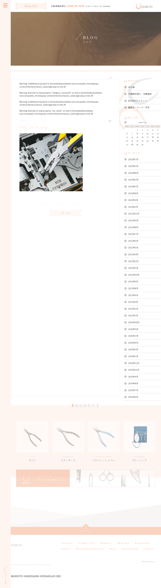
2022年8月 (133, 227)
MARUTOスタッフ (137, 100)
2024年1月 (133, 186)
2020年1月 (133, 356)
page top (85, 535)
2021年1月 (133, 315)
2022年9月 (133, 220)
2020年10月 (134, 322)
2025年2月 (133, 166)
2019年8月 (133, 383)
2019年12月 (133, 363)
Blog (112, 553)
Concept (67, 547)
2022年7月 (133, 234)
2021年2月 (133, 308)
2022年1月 (133, 268)
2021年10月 (133, 274)
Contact (148, 553)
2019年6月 (133, 396)
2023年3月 (133, 200)
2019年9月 (133, 376)
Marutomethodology (90, 553)
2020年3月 (133, 349)
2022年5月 (133, 247)
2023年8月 (133, 193)
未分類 (131, 87)
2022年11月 (133, 213)
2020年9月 (133, 329)
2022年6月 (133, 240)
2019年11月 (133, 369)
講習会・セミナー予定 (139, 107)
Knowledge (142, 547)
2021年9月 (133, 281)
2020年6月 (133, 342)
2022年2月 (133, 261)
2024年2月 (133, 179)
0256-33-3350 (75, 6)
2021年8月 (133, 288)
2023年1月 (133, 206)
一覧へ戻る (65, 217)
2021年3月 (133, 301)
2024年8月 (133, 172)
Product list (86, 547)
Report (66, 553)
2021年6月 (133, 295)
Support (106, 547)
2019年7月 (133, 390)
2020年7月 (133, 335)
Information (129, 553)
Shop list (31, 6)
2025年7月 (133, 159)
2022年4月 (133, 254)
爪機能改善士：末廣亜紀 (140, 93)
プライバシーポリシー (148, 566)
